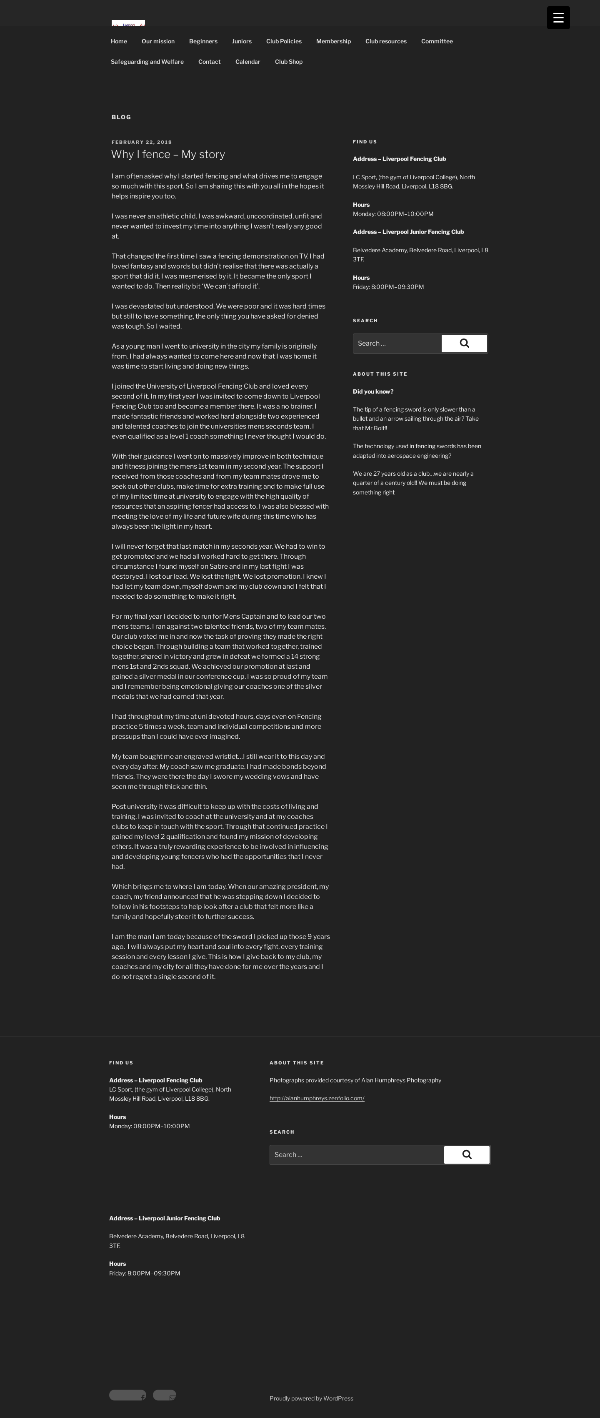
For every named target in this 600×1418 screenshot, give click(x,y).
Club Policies (284, 41)
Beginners (203, 41)
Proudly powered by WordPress (311, 1398)
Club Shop (288, 61)
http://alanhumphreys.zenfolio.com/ (317, 1098)
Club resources (386, 41)
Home (119, 41)
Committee (437, 41)
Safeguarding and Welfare (147, 61)
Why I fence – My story (168, 154)
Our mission (158, 41)
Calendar (247, 61)
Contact (209, 61)
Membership (333, 41)
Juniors (242, 41)
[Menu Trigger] (558, 17)
